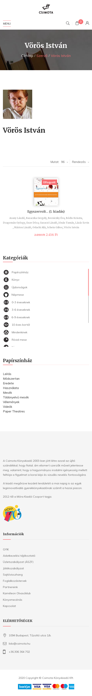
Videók (7, 407)
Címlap (27, 55)
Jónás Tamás (66, 222)
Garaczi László (48, 222)
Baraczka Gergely (36, 218)
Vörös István (71, 227)
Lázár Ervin (82, 222)
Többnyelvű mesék (16, 397)
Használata (11, 388)
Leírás (7, 374)
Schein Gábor (55, 227)
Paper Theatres (14, 411)
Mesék (7, 392)
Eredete (8, 383)
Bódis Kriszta (74, 218)
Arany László (17, 218)
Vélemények (11, 402)
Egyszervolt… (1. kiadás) (46, 211)
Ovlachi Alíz (39, 227)
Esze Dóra (32, 222)
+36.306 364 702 (19, 652)
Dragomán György (14, 222)
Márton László (22, 227)
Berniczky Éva (56, 218)
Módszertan (11, 378)
